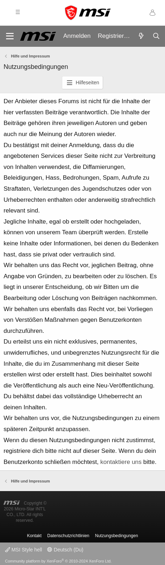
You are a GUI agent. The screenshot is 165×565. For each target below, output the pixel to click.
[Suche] (156, 36)
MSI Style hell (23, 549)
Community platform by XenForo (58, 561)
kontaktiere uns (120, 462)
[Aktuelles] (141, 36)
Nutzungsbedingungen (116, 535)
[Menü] (9, 36)
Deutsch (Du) (65, 549)
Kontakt (34, 535)
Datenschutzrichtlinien (68, 535)
